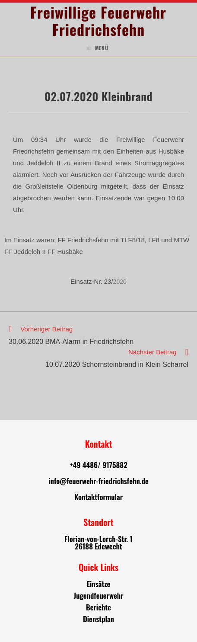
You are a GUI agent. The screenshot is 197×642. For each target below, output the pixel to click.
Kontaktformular (98, 496)
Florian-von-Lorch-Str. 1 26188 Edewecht (98, 542)
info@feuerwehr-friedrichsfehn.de (98, 480)
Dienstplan (98, 618)
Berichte (98, 607)
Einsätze (99, 583)
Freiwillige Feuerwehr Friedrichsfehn (98, 20)
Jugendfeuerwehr (98, 595)
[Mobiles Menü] (98, 48)
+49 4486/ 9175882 (98, 464)
